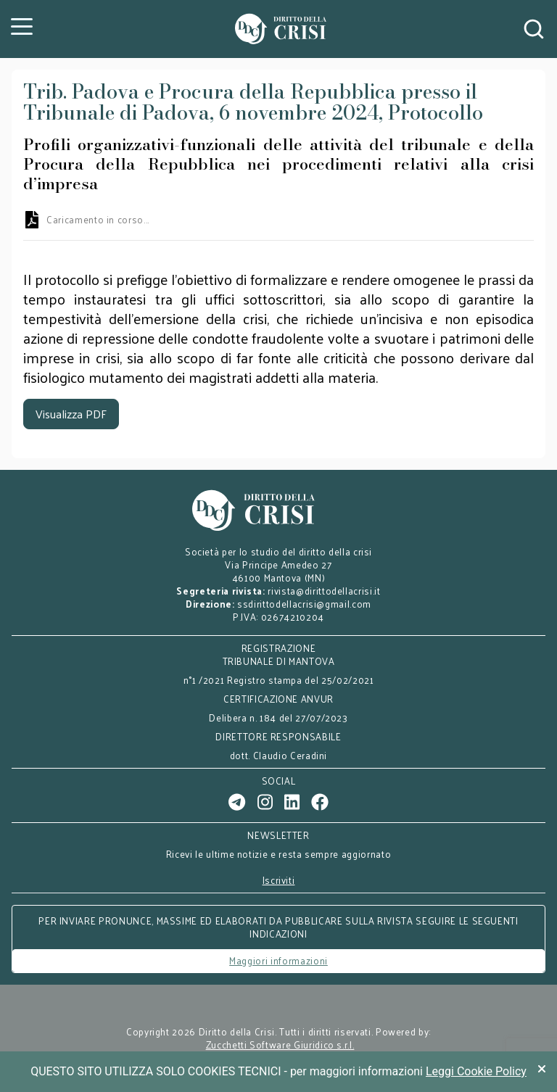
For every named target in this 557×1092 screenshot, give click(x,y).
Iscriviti (279, 880)
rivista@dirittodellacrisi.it (324, 590)
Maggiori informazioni (278, 960)
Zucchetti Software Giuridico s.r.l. (280, 1044)
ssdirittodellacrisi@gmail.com (304, 603)
